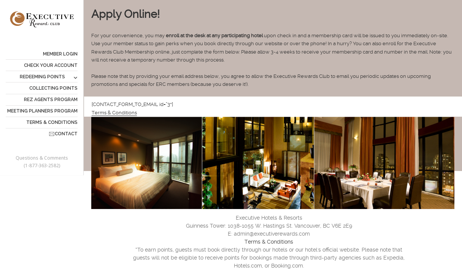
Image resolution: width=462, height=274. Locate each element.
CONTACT (66, 133)
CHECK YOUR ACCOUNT (51, 65)
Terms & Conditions (114, 113)
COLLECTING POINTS (53, 88)
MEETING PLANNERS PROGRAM (42, 111)
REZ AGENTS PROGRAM (51, 99)
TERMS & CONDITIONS (52, 122)
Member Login (60, 54)
